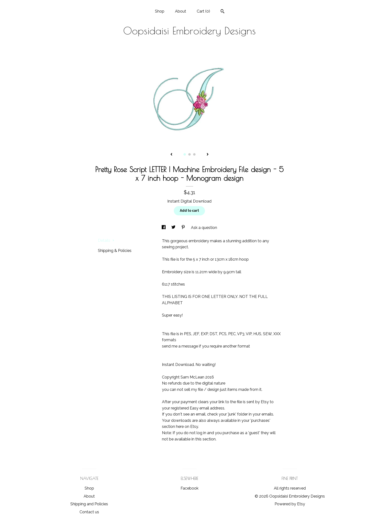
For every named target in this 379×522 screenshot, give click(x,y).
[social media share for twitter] (173, 227)
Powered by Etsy (290, 504)
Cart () (203, 11)
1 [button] (184, 154)
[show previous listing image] (171, 154)
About (180, 11)
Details (106, 240)
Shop (159, 11)
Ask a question (204, 227)
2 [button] (189, 154)
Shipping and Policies (89, 504)
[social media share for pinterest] (183, 227)
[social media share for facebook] (164, 227)
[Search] (222, 12)
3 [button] (194, 154)
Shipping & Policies (114, 250)
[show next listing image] (207, 154)
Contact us (89, 512)
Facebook (189, 488)
